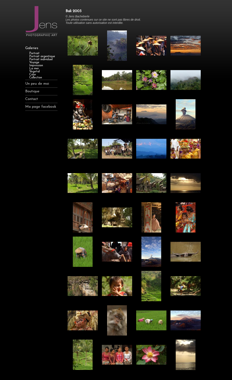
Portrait (34, 53)
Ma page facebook (40, 107)
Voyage (34, 62)
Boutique (32, 91)
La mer (34, 68)
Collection (35, 77)
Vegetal (34, 71)
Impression (36, 65)
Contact (31, 99)
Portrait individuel (41, 59)
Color (32, 74)
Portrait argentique (42, 56)
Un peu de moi (37, 84)
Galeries (31, 48)
